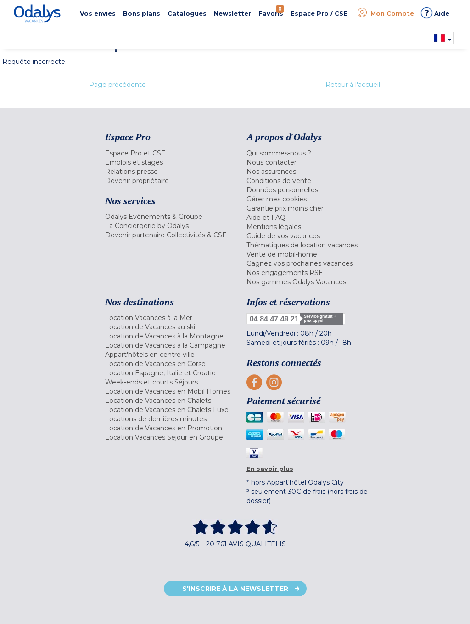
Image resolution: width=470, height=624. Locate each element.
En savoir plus (269, 468)
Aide (435, 12)
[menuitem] (169, 153)
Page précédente (117, 84)
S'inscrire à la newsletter (235, 588)
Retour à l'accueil (352, 84)
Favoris (271, 11)
